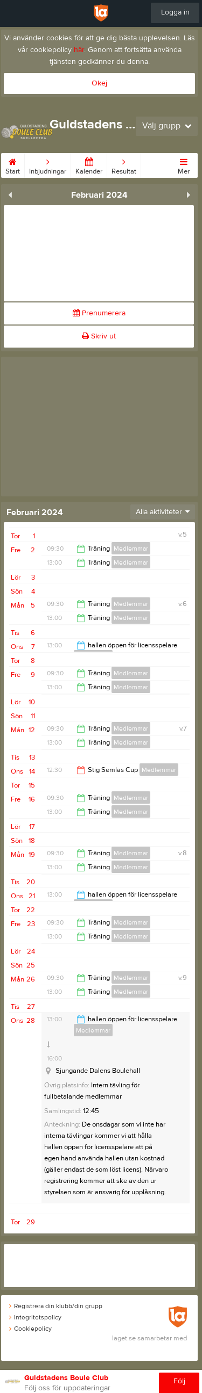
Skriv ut (99, 336)
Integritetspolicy (35, 1317)
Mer (184, 164)
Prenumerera (99, 313)
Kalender (88, 164)
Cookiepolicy (30, 1328)
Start (12, 164)
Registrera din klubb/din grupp (55, 1306)
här (79, 50)
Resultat (124, 164)
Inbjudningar (47, 164)
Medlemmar (131, 548)
